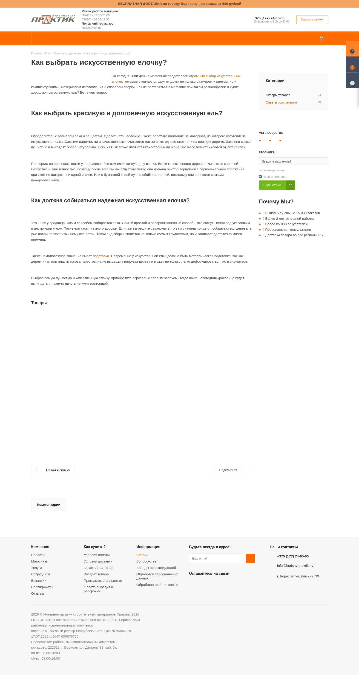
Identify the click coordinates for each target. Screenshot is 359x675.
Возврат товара (96, 574)
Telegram (228, 584)
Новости (38, 555)
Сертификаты (42, 587)
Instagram (216, 584)
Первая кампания (275, 176)
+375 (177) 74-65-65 (268, 18)
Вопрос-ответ (147, 561)
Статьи (142, 555)
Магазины (39, 561)
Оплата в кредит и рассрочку (98, 589)
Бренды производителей (156, 568)
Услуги (36, 568)
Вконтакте (193, 584)
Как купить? (95, 547)
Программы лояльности (103, 580)
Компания (40, 547)
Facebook (205, 584)
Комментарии (48, 504)
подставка (101, 256)
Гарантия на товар (98, 568)
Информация (148, 547)
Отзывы (37, 593)
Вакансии (38, 580)
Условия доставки (98, 561)
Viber (239, 584)
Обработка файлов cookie (157, 585)
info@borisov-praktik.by (295, 566)
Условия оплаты (97, 555)
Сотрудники (40, 574)
